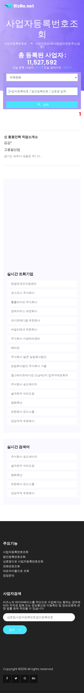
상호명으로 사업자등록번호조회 (23, 561)
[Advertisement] (42, 114)
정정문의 (8, 576)
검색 (15, 630)
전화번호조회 (11, 566)
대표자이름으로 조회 (16, 571)
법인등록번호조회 (14, 557)
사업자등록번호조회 (15, 552)
